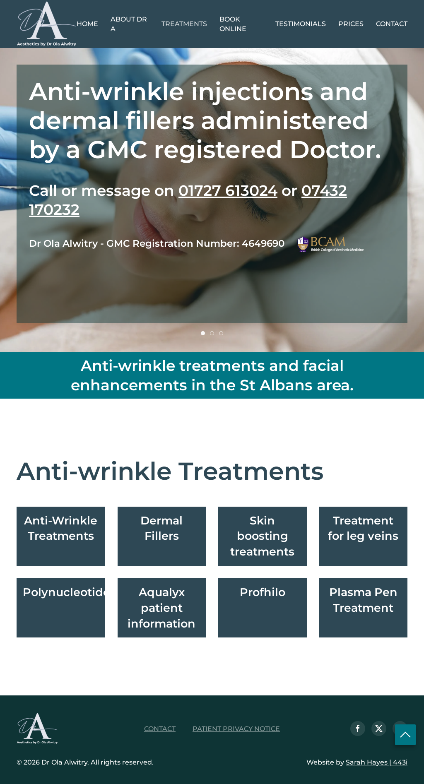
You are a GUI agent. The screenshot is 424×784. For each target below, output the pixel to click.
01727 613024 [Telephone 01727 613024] (227, 190)
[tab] (203, 333)
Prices (351, 24)
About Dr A (129, 24)
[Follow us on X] (379, 728)
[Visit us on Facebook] (358, 728)
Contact (160, 729)
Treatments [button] (184, 24)
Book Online (232, 24)
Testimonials (300, 24)
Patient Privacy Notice (236, 729)
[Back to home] (47, 24)
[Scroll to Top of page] (405, 734)
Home (87, 24)
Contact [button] (391, 24)
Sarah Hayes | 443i (376, 762)
